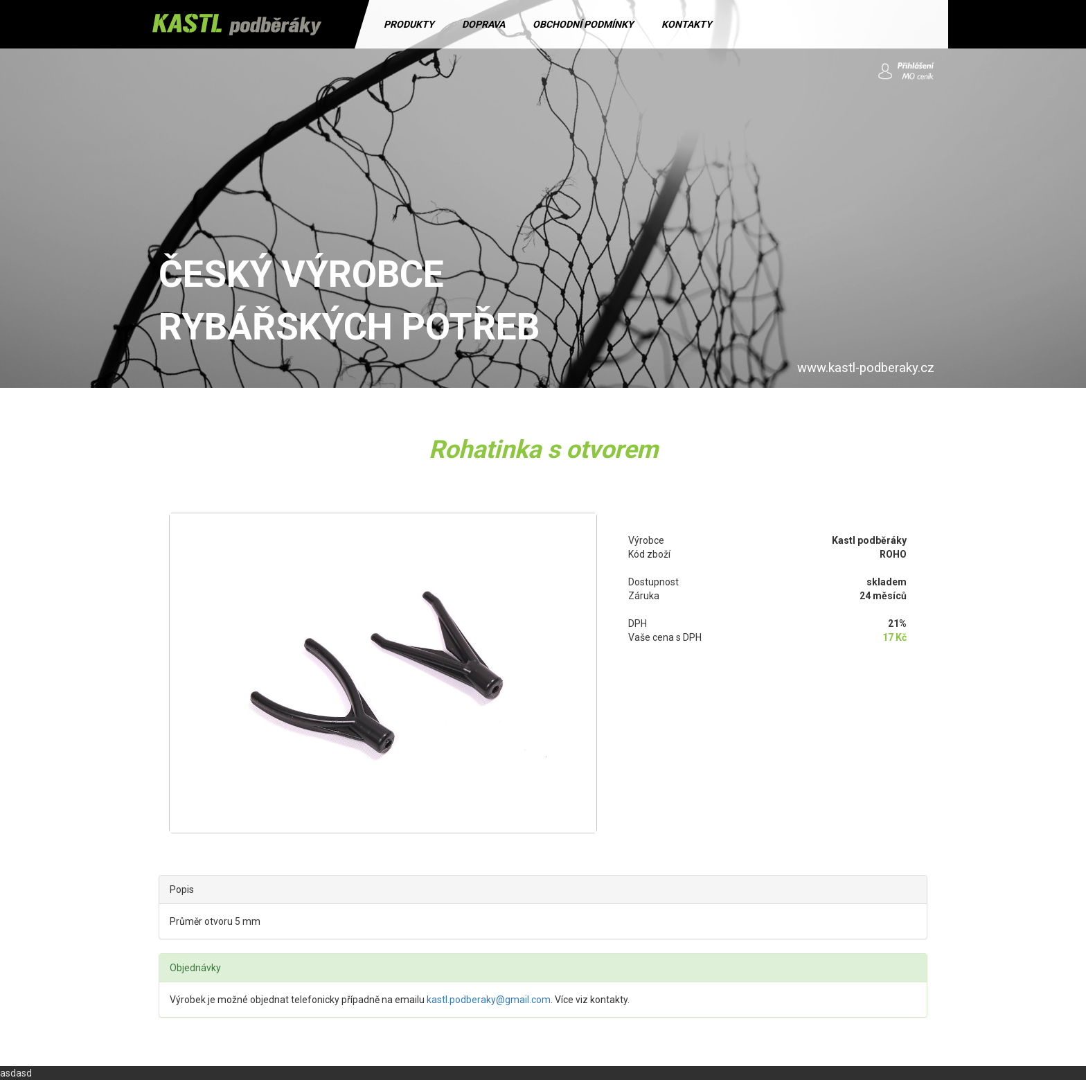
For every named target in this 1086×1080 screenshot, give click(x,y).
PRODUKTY (409, 24)
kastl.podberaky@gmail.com (489, 999)
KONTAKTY (686, 24)
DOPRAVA (483, 24)
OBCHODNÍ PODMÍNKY (583, 24)
